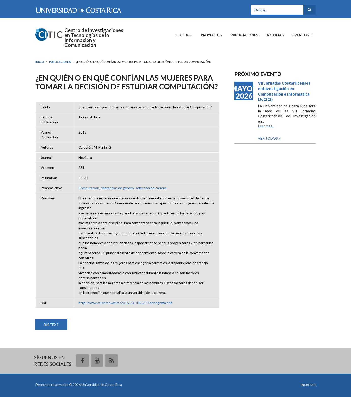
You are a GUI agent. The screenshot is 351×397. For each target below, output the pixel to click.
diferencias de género (117, 188)
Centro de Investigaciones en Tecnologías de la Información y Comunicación (93, 37)
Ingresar (308, 384)
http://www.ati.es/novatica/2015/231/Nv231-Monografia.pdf (125, 303)
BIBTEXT (51, 324)
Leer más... (266, 126)
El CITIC (183, 35)
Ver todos (268, 138)
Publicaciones (244, 35)
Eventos (300, 35)
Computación (88, 188)
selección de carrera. (151, 188)
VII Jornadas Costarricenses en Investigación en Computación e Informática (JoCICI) (284, 91)
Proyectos (211, 35)
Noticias (275, 35)
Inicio (39, 61)
